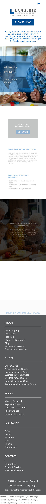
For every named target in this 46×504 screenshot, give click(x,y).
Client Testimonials (15, 339)
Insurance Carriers (14, 346)
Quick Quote (11, 365)
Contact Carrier (13, 467)
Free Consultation (14, 470)
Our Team (10, 333)
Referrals (9, 336)
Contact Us (10, 463)
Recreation (10, 446)
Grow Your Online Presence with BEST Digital (23, 490)
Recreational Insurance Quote (20, 384)
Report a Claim (12, 404)
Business (9, 437)
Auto (7, 430)
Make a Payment (13, 401)
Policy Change (12, 410)
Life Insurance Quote (16, 377)
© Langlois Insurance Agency (22, 481)
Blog (7, 343)
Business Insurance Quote (17, 374)
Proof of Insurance (14, 413)
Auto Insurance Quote (16, 368)
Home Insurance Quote (17, 372)
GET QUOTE (23, 131)
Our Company (12, 330)
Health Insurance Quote (17, 381)
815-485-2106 (23, 22)
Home (8, 434)
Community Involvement (16, 349)
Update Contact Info (15, 407)
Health (8, 443)
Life (7, 440)
